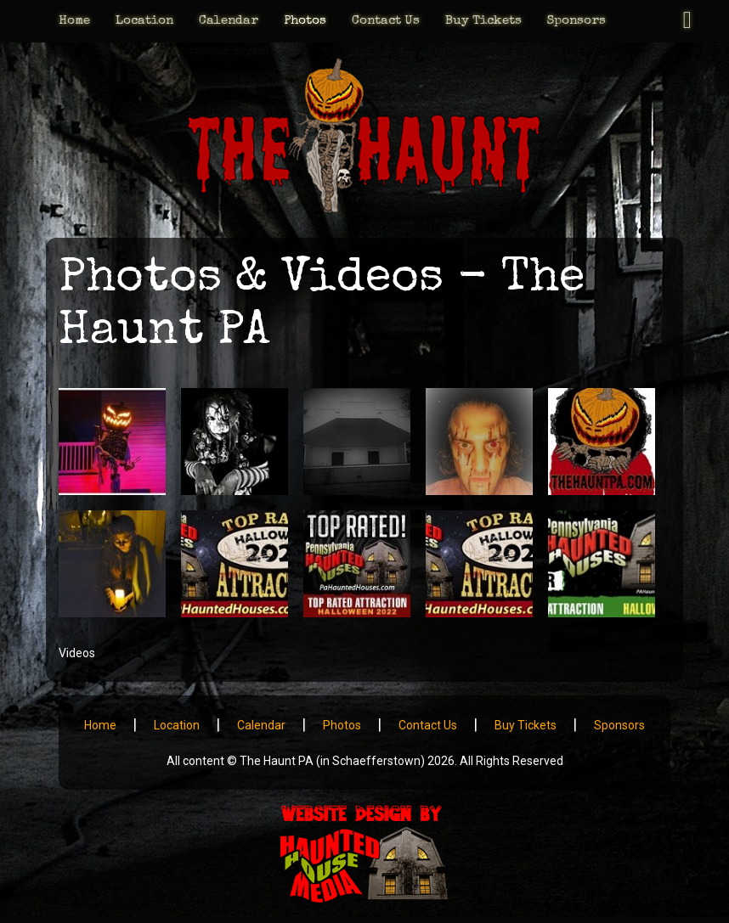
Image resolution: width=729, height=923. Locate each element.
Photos (305, 20)
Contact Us (386, 20)
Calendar (228, 20)
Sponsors (576, 20)
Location (144, 20)
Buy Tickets (483, 20)
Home (74, 20)
